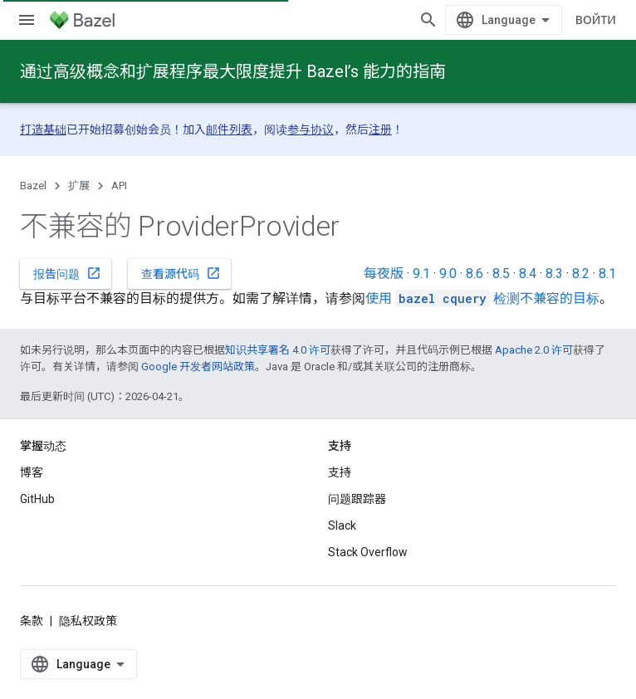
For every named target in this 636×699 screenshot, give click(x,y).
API (119, 185)
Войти (595, 20)
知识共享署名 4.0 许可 (277, 350)
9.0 (448, 273)
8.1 (607, 273)
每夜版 (384, 273)
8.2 (581, 273)
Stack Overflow (368, 552)
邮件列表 (229, 129)
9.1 (421, 273)
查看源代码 (181, 273)
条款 (31, 621)
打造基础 (43, 129)
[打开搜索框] (428, 20)
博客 (31, 472)
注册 (380, 129)
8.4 (527, 273)
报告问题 (67, 273)
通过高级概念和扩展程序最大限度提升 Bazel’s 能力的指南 (233, 71)
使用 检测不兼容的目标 (482, 298)
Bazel (33, 185)
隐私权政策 (88, 621)
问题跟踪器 (357, 499)
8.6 (474, 273)
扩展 (79, 185)
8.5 (501, 273)
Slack (342, 525)
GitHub (37, 499)
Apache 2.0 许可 (534, 350)
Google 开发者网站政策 (198, 366)
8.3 (554, 273)
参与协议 (310, 129)
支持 (339, 472)
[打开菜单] (26, 20)
